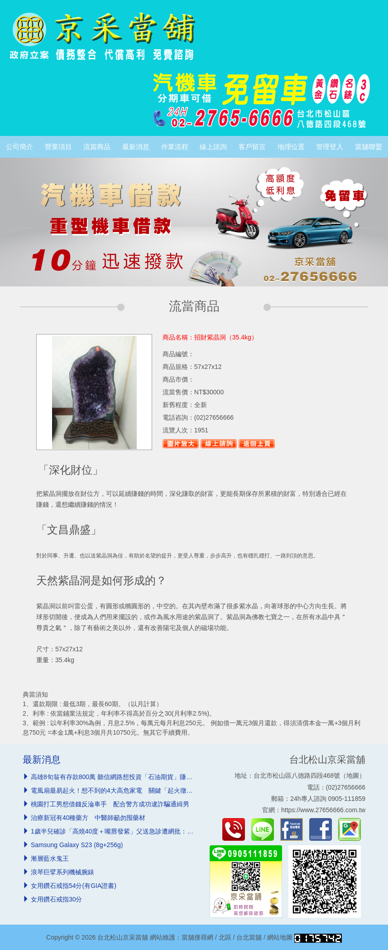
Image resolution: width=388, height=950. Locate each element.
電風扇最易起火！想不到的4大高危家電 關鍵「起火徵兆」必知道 (124, 790)
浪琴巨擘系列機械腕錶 (62, 872)
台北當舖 (249, 937)
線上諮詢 (213, 146)
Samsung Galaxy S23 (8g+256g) (77, 844)
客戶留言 (252, 146)
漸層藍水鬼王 (50, 858)
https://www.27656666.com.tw (323, 810)
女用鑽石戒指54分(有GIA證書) (73, 885)
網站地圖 (279, 937)
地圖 (352, 775)
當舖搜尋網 (197, 937)
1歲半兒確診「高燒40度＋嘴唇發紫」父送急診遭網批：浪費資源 (121, 831)
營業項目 (58, 146)
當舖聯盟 (368, 146)
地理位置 (291, 146)
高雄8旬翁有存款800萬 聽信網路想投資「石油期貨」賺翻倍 (115, 776)
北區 (225, 937)
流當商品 (96, 146)
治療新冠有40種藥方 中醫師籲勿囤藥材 (88, 817)
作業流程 (174, 146)
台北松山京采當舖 (327, 759)
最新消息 (135, 146)
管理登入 (329, 146)
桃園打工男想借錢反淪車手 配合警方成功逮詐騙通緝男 (110, 804)
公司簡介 (19, 146)
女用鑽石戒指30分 (56, 899)
